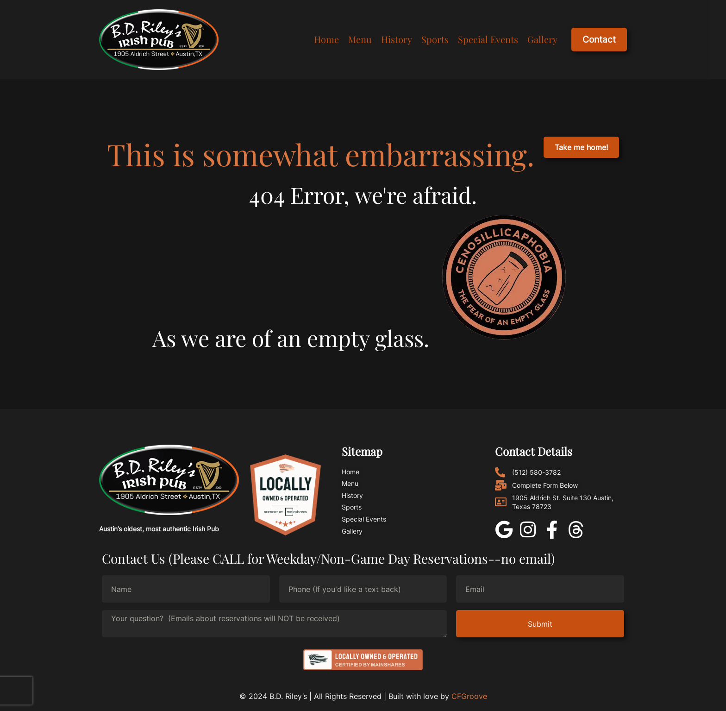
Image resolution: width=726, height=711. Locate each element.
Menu (360, 38)
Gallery (542, 38)
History (396, 38)
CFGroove (469, 696)
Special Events (488, 38)
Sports (435, 38)
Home (326, 38)
